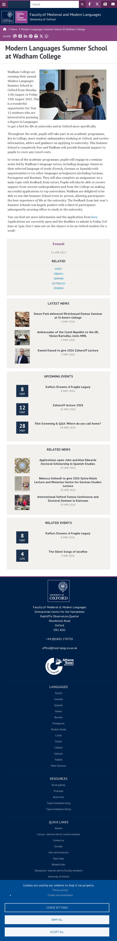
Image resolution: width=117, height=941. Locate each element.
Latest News (58, 303)
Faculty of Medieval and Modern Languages (65, 14)
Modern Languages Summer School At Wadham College (53, 29)
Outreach (58, 283)
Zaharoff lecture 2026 (68, 405)
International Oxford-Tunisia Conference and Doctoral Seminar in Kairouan (68, 498)
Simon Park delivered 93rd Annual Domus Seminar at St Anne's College (68, 315)
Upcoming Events (58, 376)
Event (58, 269)
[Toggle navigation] (4, 4)
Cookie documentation (60, 894)
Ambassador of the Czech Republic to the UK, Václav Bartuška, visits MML (68, 334)
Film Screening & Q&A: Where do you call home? (68, 423)
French (58, 243)
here (94, 217)
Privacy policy (60, 889)
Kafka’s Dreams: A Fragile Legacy (67, 387)
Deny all (57, 919)
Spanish (59, 288)
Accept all (57, 931)
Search (82, 4)
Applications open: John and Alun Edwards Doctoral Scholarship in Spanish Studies (67, 462)
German (58, 278)
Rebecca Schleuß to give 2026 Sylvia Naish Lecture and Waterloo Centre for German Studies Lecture (68, 482)
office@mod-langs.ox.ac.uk (59, 648)
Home (5, 29)
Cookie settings (57, 907)
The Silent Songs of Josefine (67, 551)
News (14, 29)
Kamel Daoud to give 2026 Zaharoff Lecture (68, 350)
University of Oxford (42, 19)
